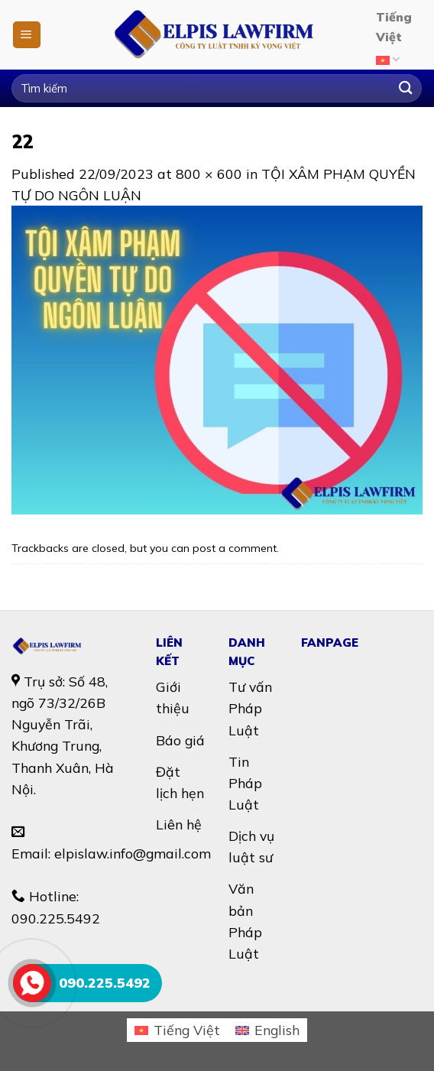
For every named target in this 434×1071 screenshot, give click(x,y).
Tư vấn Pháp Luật (250, 708)
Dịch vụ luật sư (251, 846)
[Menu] (26, 35)
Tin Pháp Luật (245, 783)
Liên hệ (179, 824)
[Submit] (405, 88)
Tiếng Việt (394, 40)
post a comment (235, 548)
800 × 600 (209, 173)
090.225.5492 (55, 918)
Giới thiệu (172, 697)
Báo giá (180, 740)
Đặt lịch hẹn (180, 782)
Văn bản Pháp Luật (245, 920)
